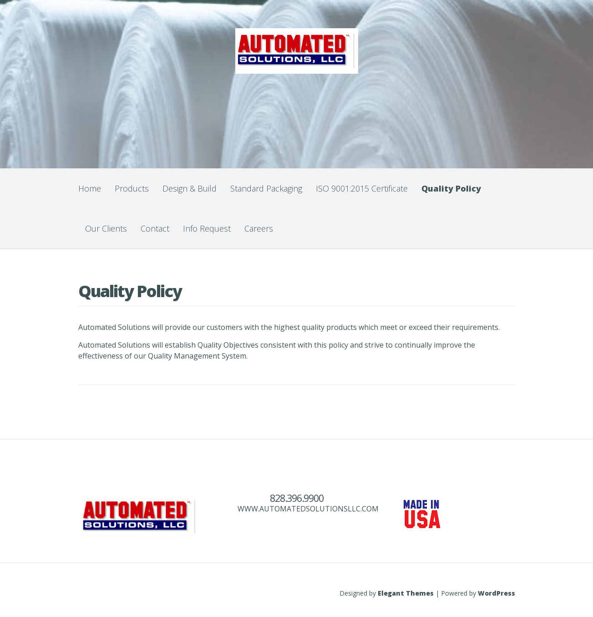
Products (132, 188)
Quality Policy (451, 188)
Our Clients (106, 228)
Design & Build (189, 188)
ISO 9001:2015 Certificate (362, 188)
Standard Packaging (266, 188)
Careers (258, 228)
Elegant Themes (406, 593)
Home (89, 188)
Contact (155, 228)
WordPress (496, 593)
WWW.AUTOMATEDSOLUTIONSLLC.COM (308, 509)
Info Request (207, 228)
